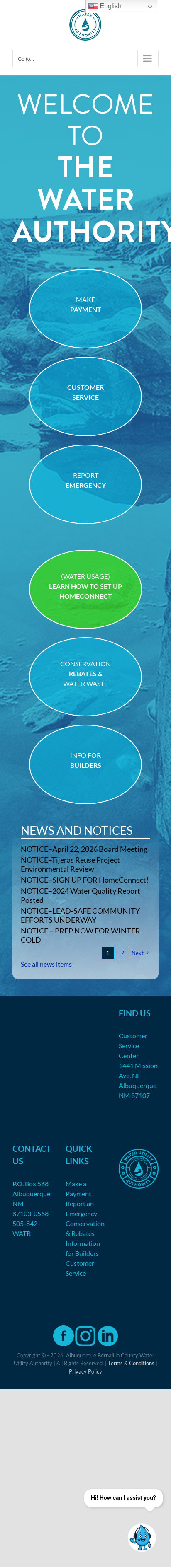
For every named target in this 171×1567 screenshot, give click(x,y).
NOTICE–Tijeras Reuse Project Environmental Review (70, 864)
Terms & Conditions (131, 1363)
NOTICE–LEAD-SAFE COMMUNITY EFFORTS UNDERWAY (80, 915)
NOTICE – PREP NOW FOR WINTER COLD (80, 935)
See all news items (46, 964)
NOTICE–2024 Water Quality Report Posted (80, 895)
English (105, 7)
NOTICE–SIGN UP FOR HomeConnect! (85, 879)
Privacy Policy (85, 1371)
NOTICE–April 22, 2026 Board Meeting (84, 849)
